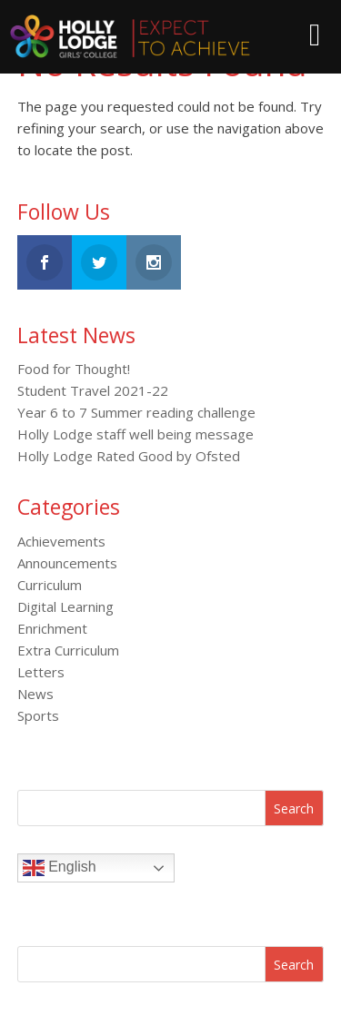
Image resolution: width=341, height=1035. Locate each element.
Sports (38, 715)
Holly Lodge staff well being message (135, 434)
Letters (41, 672)
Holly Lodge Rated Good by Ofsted (128, 456)
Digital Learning (65, 606)
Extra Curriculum (68, 650)
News (35, 694)
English (59, 868)
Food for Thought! (73, 369)
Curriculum (49, 585)
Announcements (67, 563)
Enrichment (52, 628)
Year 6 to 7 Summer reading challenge (136, 412)
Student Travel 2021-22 (92, 390)
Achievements (61, 541)
